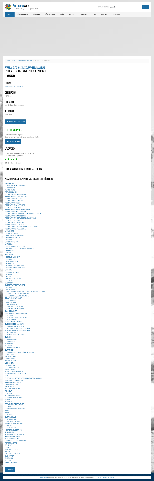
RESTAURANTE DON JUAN (14, 222)
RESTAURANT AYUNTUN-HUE (15, 194)
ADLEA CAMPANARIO (12, 389)
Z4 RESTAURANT (11, 361)
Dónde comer (50, 14)
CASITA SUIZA (10, 289)
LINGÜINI (8, 253)
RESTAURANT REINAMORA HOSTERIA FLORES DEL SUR (25, 214)
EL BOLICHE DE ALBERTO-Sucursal (17, 330)
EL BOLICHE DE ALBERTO (14, 324)
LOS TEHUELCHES (12, 367)
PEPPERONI (9, 183)
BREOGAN (9, 281)
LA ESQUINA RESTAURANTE (15, 268)
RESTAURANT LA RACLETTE (15, 207)
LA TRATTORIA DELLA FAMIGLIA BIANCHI (20, 248)
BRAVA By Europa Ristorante (15, 408)
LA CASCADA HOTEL (12, 261)
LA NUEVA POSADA (12, 233)
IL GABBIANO (10, 432)
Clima (94, 14)
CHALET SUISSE (11, 300)
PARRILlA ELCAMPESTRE (14, 380)
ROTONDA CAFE (11, 443)
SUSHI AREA (9, 456)
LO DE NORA (9, 363)
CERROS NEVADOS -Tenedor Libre (17, 294)
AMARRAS (8, 402)
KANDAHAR (9, 255)
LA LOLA (8, 276)
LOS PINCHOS (10, 365)
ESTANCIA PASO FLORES (14, 423)
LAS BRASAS (9, 250)
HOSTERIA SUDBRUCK (13, 430)
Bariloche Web (44, 477)
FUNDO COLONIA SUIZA (13, 428)
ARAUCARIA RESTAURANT (14, 404)
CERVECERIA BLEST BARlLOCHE (17, 296)
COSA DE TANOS (11, 305)
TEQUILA (8, 460)
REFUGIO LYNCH (11, 192)
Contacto (117, 14)
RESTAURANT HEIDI (12, 203)
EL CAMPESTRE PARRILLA (14, 335)
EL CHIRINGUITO (11, 339)
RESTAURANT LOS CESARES (15, 212)
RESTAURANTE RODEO (13, 220)
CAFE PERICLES (11, 287)
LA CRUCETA (9, 263)
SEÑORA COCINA (11, 449)
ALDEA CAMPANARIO (12, 395)
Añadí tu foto (13, 142)
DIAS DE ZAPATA (11, 311)
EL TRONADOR (10, 419)
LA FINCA (8, 270)
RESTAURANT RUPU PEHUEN (16, 216)
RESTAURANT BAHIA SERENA (16, 196)
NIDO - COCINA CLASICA (14, 372)
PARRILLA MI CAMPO (12, 385)
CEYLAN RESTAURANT (13, 298)
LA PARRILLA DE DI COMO (14, 235)
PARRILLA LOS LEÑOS (13, 382)
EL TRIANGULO (10, 417)
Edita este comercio (16, 122)
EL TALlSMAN (10, 354)
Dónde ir (36, 14)
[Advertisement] (77, 36)
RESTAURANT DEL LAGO (14, 199)
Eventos (84, 14)
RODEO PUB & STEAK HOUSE (16, 441)
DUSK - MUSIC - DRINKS (14, 322)
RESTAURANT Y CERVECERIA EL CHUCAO (20, 218)
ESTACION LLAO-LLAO (13, 421)
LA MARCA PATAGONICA (14, 279)
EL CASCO (9, 337)
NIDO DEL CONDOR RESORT (15, 374)
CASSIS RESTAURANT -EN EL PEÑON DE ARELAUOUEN (25, 292)
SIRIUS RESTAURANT (13, 454)
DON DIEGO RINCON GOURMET (16, 313)
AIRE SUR (8, 391)
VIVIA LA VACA (10, 359)
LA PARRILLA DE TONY (13, 237)
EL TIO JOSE (9, 415)
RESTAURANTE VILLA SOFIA (15, 229)
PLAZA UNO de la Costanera (15, 186)
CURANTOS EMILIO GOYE (14, 307)
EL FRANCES (9, 343)
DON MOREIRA (10, 320)
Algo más (104, 14)
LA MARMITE (9, 231)
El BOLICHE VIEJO (11, 333)
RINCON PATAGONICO (13, 438)
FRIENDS (8, 426)
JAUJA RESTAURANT (12, 436)
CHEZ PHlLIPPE (10, 302)
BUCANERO (9, 283)
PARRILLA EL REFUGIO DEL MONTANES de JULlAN (23, 378)
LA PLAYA (8, 240)
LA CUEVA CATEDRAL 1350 (14, 266)
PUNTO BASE (10, 190)
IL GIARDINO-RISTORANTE (14, 434)
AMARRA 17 (9, 400)
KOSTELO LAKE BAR (12, 257)
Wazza (7, 413)
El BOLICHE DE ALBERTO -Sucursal (17, 328)
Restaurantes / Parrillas (25, 60)
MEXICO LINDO (10, 369)
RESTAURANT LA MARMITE (15, 205)
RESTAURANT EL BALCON (14, 201)
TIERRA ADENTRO (11, 462)
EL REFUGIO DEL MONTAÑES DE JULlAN (19, 352)
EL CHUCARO (10, 341)
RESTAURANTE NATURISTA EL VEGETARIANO (21, 227)
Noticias (72, 14)
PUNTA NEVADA (10, 188)
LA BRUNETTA (10, 259)
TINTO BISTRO (10, 356)
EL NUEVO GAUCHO (12, 348)
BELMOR (8, 406)
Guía (62, 14)
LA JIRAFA (8, 274)
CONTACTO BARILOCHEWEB (104, 477)
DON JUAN (9, 315)
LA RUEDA (8, 244)
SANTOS (8, 447)
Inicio (9, 14)
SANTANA (8, 445)
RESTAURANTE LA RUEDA (14, 225)
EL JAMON (9, 346)
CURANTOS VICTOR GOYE (14, 309)
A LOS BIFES (9, 387)
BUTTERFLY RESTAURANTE (15, 285)
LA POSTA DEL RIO (11, 242)
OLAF (7, 376)
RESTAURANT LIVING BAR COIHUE (17, 209)
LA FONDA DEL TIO (12, 272)
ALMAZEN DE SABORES (13, 397)
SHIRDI (7, 451)
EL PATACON (9, 350)
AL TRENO (8, 393)
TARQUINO (9, 458)
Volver (10, 470)
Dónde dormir (22, 14)
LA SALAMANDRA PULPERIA (15, 246)
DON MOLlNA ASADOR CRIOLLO (16, 318)
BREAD (7, 410)
